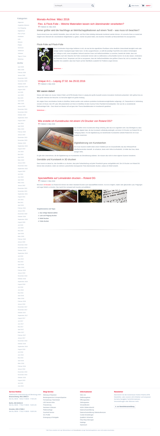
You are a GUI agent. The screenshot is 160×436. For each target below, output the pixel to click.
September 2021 (23, 194)
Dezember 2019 (22, 245)
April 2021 (21, 205)
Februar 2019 (22, 270)
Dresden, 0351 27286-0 (16, 409)
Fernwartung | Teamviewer (51, 400)
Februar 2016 (22, 366)
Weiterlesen (58, 68)
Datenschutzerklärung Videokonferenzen (93, 412)
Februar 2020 (22, 239)
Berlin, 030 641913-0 (16, 403)
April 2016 (21, 360)
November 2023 (22, 140)
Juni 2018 (21, 290)
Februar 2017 (22, 335)
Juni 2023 (21, 151)
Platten (20, 45)
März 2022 (21, 182)
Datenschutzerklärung (87, 410)
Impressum (83, 425)
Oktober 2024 (22, 115)
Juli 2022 (20, 174)
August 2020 (21, 222)
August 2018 (21, 284)
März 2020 (21, 236)
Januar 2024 (21, 134)
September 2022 (23, 168)
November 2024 (22, 112)
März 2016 (21, 363)
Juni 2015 (21, 386)
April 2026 (21, 67)
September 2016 (23, 346)
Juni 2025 (21, 95)
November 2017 (22, 310)
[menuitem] (74, 6)
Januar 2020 (21, 242)
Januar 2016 (21, 369)
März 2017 (21, 332)
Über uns (83, 395)
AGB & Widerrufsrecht (87, 407)
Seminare (21, 48)
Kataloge (83, 422)
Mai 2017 (20, 327)
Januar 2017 (21, 338)
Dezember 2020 (22, 214)
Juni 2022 (21, 177)
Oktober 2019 (22, 250)
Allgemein (21, 22)
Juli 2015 (20, 383)
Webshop (20, 59)
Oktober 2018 (22, 278)
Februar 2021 (22, 208)
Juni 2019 (21, 259)
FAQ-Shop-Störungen (87, 420)
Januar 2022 (21, 185)
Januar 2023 (21, 163)
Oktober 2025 (22, 84)
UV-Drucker (47, 185)
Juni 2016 (21, 355)
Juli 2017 (20, 321)
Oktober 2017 (22, 312)
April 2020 (21, 233)
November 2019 (22, 247)
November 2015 (22, 374)
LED (19, 39)
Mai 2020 (20, 230)
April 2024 (21, 126)
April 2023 (21, 157)
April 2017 (21, 329)
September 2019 (23, 253)
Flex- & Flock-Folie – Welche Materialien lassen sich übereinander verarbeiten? (81, 23)
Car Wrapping (22, 28)
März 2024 (21, 129)
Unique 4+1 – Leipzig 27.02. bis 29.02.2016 (61, 81)
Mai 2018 (20, 293)
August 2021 (21, 197)
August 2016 (21, 349)
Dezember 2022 (22, 166)
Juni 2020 (21, 228)
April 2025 (21, 101)
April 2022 (21, 180)
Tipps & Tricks (22, 56)
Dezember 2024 (22, 109)
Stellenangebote (85, 397)
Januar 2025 (21, 106)
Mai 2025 (20, 98)
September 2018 (23, 281)
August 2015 (21, 380)
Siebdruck (21, 50)
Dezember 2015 (22, 372)
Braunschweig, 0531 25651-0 (18, 396)
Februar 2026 (22, 72)
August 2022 (21, 171)
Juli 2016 (20, 352)
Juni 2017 (21, 324)
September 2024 (23, 117)
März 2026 (21, 69)
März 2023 (21, 160)
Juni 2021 (21, 199)
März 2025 (21, 103)
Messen (20, 42)
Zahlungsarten (84, 402)
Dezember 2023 (22, 137)
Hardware (21, 36)
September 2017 (23, 315)
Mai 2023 (20, 154)
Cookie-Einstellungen (86, 415)
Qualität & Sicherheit (86, 417)
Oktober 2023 (22, 143)
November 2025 (22, 81)
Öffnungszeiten (85, 400)
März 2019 (21, 267)
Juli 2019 (20, 256)
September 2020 (23, 219)
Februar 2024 (22, 132)
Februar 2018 (22, 301)
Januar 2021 (21, 211)
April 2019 (21, 264)
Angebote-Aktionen (23, 25)
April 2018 (21, 295)
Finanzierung (47, 405)
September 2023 (23, 146)
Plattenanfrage (47, 410)
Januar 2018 (21, 304)
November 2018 (22, 276)
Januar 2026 (21, 75)
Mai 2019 (20, 261)
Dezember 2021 (22, 188)
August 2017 (21, 318)
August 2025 (21, 89)
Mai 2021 (20, 202)
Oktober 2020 (22, 216)
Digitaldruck (21, 31)
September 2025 (23, 86)
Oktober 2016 (22, 343)
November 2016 (22, 341)
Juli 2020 (20, 225)
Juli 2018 (20, 287)
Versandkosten (84, 405)
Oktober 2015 (22, 377)
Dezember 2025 (22, 78)
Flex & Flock (21, 33)
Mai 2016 (20, 358)
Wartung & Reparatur (50, 395)
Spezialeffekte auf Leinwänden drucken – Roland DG (67, 178)
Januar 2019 (21, 273)
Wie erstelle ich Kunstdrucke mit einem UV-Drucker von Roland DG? (75, 121)
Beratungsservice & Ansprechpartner (54, 397)
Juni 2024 (21, 123)
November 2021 (22, 191)
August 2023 (21, 149)
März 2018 (21, 298)
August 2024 (21, 120)
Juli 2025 (20, 92)
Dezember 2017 (22, 307)
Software (20, 53)
